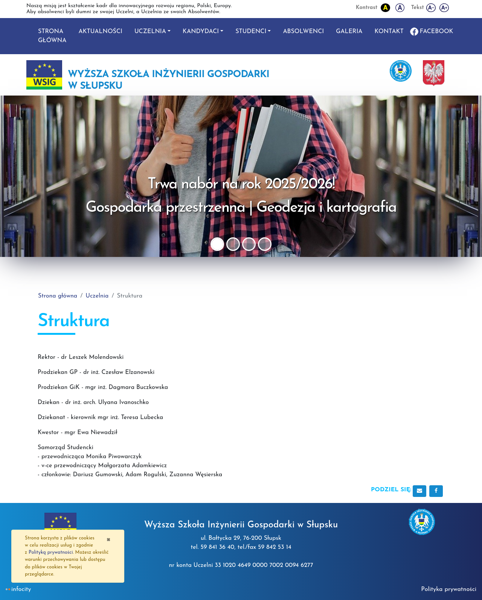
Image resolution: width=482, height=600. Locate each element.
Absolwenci (303, 32)
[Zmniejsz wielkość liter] (431, 7)
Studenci (250, 32)
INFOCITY (21, 589)
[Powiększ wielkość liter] (444, 7)
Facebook (436, 32)
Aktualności (100, 32)
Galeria (349, 32)
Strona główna (52, 36)
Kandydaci (201, 32)
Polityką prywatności (51, 552)
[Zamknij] (108, 539)
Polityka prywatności (448, 589)
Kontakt (389, 32)
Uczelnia (150, 32)
